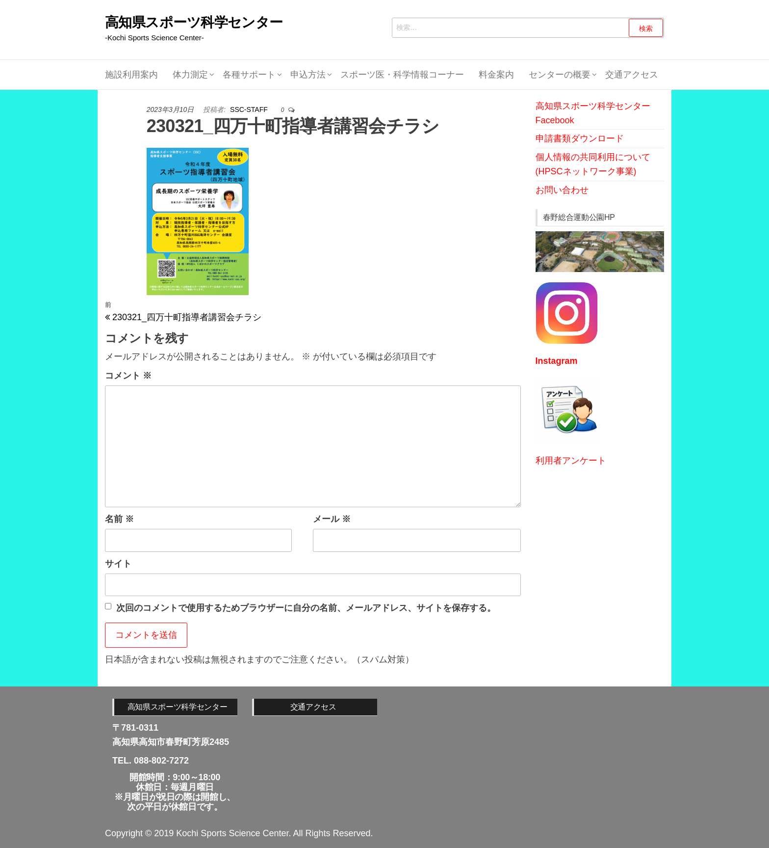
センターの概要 (559, 75)
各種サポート (249, 75)
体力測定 (190, 75)
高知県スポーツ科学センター (194, 22)
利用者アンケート (571, 460)
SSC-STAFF (250, 109)
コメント (128, 376)
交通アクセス (631, 75)
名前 (119, 519)
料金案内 (496, 75)
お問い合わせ (562, 190)
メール (332, 519)
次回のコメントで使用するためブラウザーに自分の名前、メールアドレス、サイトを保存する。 (306, 608)
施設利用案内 (131, 75)
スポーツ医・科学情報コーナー (402, 75)
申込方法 (308, 75)
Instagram (557, 361)
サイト (118, 564)
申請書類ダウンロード (580, 138)
